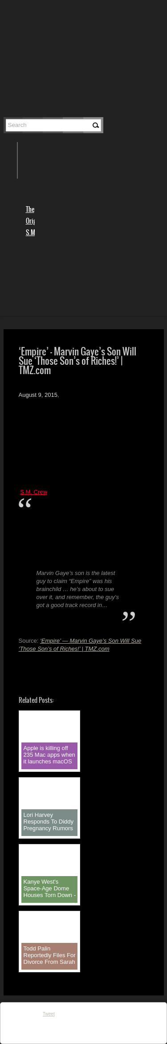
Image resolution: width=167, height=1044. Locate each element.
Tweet (49, 1013)
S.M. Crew (33, 492)
